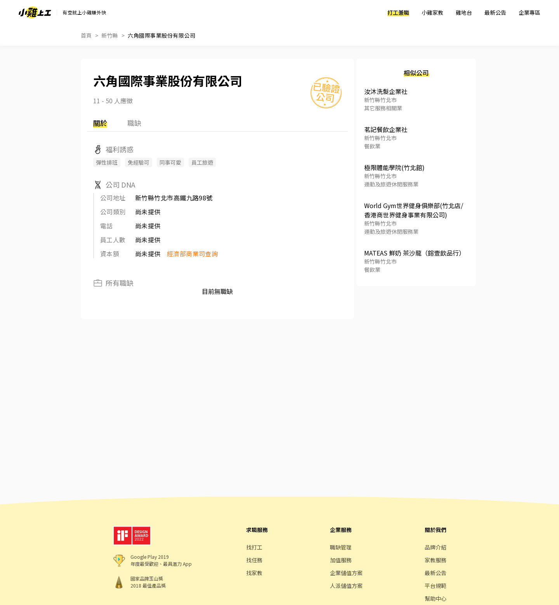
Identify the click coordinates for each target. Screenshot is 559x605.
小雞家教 (432, 12)
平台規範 (435, 585)
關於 (100, 123)
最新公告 (495, 12)
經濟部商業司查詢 (192, 253)
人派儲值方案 (346, 585)
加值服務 (341, 560)
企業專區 (529, 12)
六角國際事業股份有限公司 (161, 35)
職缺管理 (341, 547)
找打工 (254, 547)
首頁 (86, 35)
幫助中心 (435, 598)
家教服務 (435, 560)
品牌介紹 (435, 547)
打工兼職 (398, 12)
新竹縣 (109, 35)
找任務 (254, 560)
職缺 (134, 123)
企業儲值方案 (346, 573)
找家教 (254, 573)
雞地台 (464, 12)
